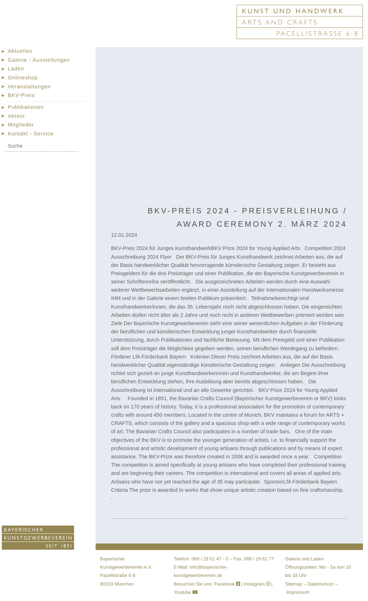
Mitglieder (21, 125)
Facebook (228, 584)
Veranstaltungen (29, 86)
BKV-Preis (21, 95)
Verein (16, 116)
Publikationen (26, 107)
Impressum (298, 592)
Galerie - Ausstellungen (39, 60)
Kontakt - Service (31, 134)
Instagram (257, 584)
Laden (16, 68)
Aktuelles (20, 51)
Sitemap (293, 584)
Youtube (186, 592)
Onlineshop (23, 77)
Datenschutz (321, 584)
